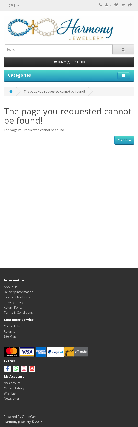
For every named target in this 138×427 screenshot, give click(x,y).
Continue (124, 140)
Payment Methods (17, 297)
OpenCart (29, 416)
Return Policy (13, 307)
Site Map (10, 336)
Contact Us (12, 326)
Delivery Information (18, 292)
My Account (12, 383)
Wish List (10, 393)
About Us (10, 287)
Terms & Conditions (18, 312)
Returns (9, 331)
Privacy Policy (13, 302)
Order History (14, 388)
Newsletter (11, 398)
